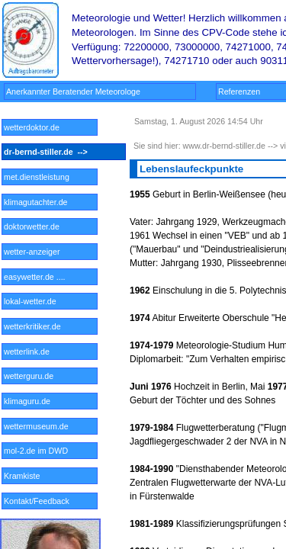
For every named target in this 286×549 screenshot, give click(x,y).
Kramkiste (34, 475)
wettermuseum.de (36, 426)
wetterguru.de (36, 375)
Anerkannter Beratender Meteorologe (76, 91)
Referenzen (249, 91)
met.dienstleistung (36, 176)
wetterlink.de (35, 351)
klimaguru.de (37, 401)
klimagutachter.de (36, 202)
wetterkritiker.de (35, 326)
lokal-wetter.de (36, 301)
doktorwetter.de (36, 226)
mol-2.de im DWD (36, 450)
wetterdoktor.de (35, 127)
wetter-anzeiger (36, 251)
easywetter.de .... (36, 276)
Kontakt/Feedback (38, 501)
